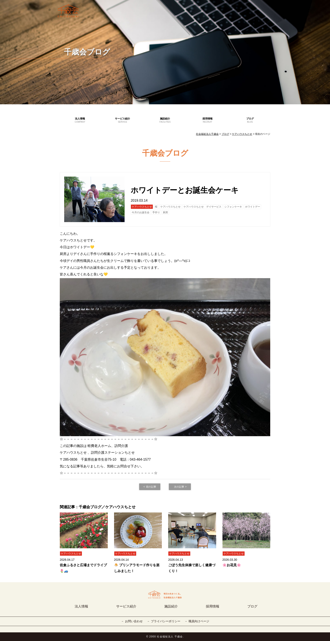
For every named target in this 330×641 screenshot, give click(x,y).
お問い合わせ (134, 621)
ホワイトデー (252, 206)
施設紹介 (165, 120)
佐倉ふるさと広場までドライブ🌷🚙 (83, 568)
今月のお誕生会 (140, 212)
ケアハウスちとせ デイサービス (202, 206)
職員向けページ (199, 621)
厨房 (165, 212)
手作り (156, 212)
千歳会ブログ (87, 52)
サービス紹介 (122, 120)
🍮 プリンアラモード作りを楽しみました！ (137, 568)
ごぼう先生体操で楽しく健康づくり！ (191, 568)
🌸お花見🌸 (231, 565)
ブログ (250, 120)
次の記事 (179, 486)
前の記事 (151, 486)
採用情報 (207, 120)
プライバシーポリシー (165, 621)
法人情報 (80, 120)
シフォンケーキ (233, 206)
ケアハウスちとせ (142, 206)
